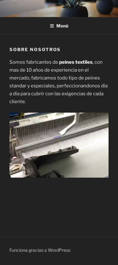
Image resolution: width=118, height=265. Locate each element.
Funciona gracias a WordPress (39, 250)
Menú (59, 25)
